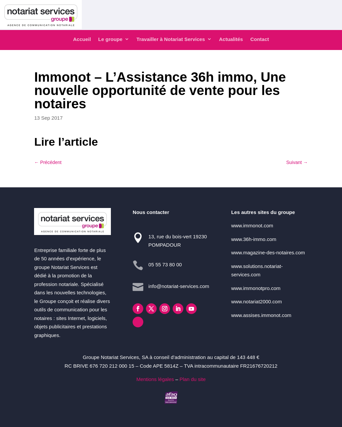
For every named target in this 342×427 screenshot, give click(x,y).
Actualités (231, 39)
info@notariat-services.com (178, 286)
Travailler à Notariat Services (171, 39)
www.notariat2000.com (256, 301)
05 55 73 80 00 (165, 264)
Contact (259, 39)
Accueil (82, 39)
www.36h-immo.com (253, 239)
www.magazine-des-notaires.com (268, 252)
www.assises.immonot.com (261, 315)
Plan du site (192, 379)
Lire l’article (66, 141)
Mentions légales (155, 379)
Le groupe (110, 39)
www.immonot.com (252, 225)
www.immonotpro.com (256, 288)
